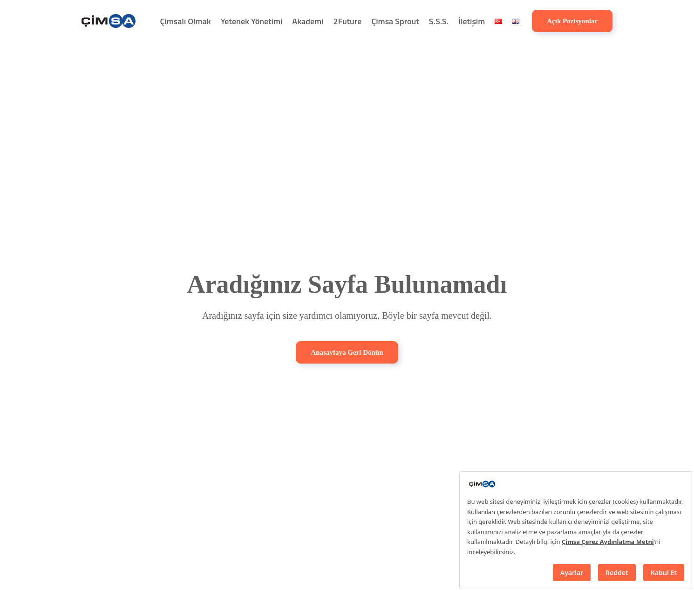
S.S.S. (439, 21)
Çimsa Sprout (395, 21)
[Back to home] (109, 21)
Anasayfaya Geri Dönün (347, 352)
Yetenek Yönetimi (252, 21)
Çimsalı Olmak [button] (185, 21)
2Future (347, 21)
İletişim (471, 21)
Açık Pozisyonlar (572, 21)
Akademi (307, 21)
